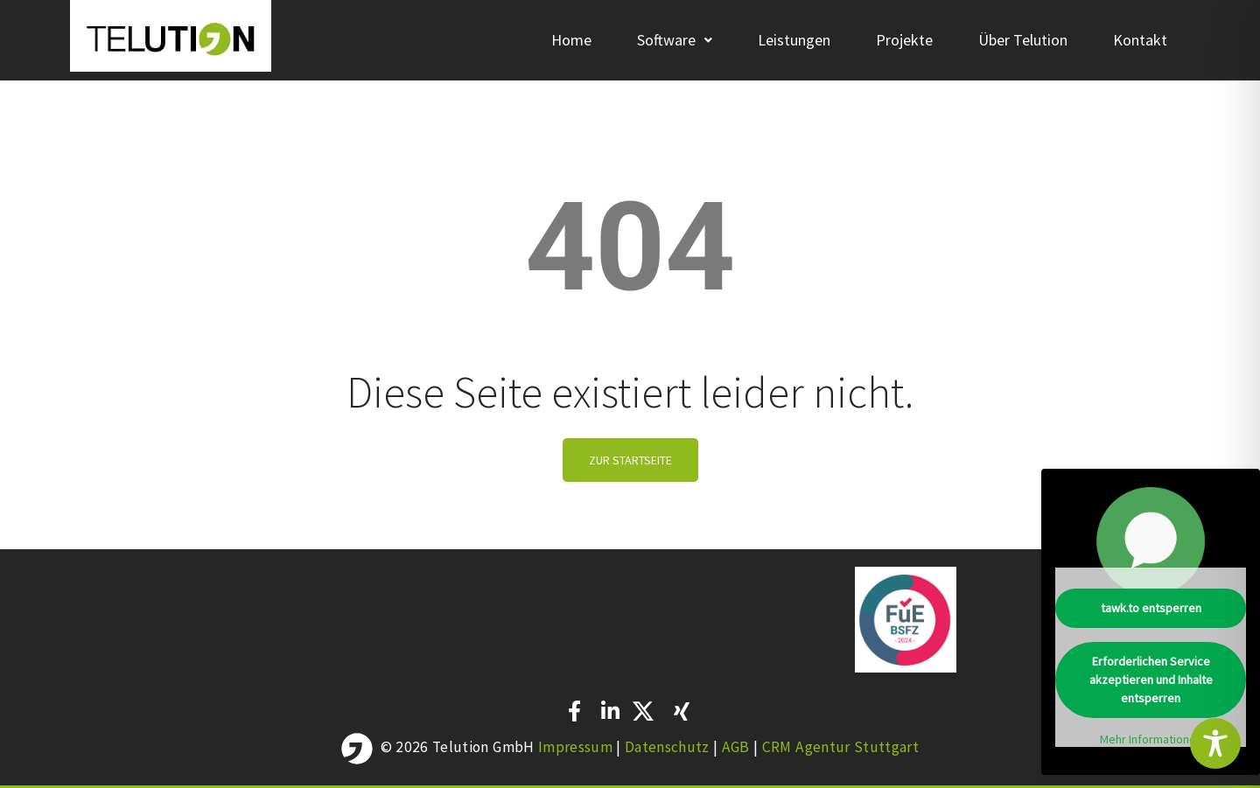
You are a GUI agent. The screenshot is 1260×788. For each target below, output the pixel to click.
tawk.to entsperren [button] (1151, 608)
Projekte (904, 40)
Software (674, 40)
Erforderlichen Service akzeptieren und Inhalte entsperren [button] (1151, 679)
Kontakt (1140, 40)
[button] (674, 40)
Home (571, 40)
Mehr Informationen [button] (1151, 739)
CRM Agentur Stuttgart (840, 747)
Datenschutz (669, 747)
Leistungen (794, 40)
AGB (737, 747)
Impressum (575, 747)
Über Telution (1023, 40)
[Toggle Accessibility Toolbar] (1215, 743)
